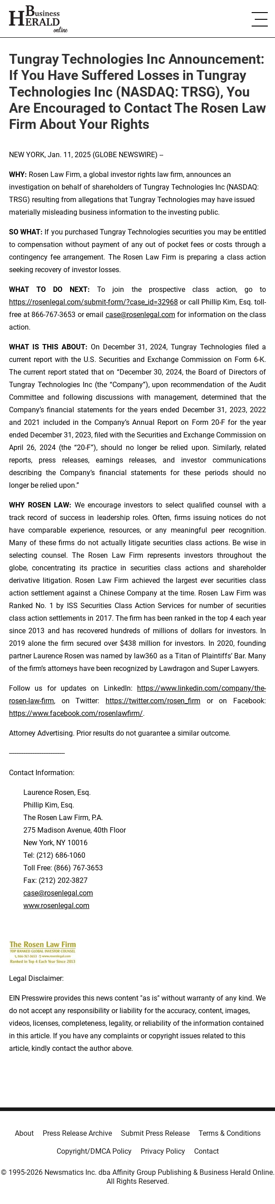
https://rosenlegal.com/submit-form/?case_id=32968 (93, 302)
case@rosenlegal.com (140, 314)
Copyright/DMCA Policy (94, 1151)
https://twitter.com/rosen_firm (153, 701)
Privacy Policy (163, 1151)
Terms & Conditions (230, 1133)
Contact (206, 1151)
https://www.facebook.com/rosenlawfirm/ (76, 713)
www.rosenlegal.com (56, 905)
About (24, 1133)
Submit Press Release (155, 1133)
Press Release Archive (77, 1133)
